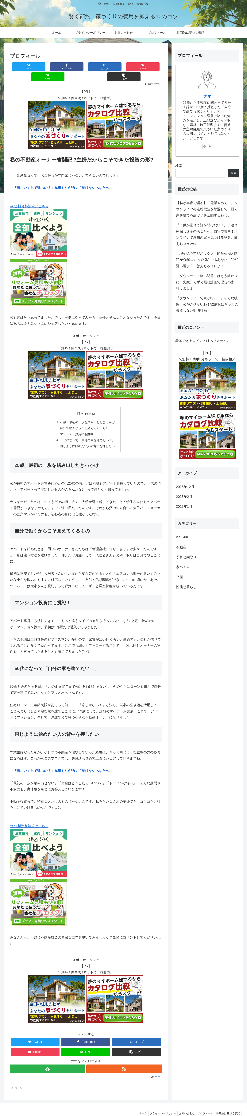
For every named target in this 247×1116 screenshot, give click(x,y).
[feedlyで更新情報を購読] (47, 1059)
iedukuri (182, 537)
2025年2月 (184, 497)
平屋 (179, 577)
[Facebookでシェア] (48, 66)
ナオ (207, 96)
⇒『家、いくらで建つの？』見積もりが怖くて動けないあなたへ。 (61, 178)
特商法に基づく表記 (227, 1104)
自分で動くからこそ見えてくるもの (84, 418)
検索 (178, 166)
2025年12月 (185, 487)
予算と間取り (186, 557)
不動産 (181, 547)
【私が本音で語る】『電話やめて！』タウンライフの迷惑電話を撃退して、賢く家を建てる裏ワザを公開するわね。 (207, 209)
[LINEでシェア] (124, 66)
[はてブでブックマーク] (73, 66)
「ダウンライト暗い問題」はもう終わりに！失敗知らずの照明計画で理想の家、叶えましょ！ (207, 282)
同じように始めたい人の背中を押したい (87, 437)
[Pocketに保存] (98, 66)
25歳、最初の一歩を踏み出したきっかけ (87, 412)
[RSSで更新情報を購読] (124, 1059)
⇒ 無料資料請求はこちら (29, 196)
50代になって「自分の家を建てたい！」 (87, 430)
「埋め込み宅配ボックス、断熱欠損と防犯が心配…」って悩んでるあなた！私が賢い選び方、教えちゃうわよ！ (207, 260)
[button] (149, 66)
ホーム (137, 1104)
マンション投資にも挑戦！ (78, 424)
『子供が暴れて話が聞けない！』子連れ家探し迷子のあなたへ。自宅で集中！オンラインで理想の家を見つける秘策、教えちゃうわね (207, 234)
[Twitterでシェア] (22, 66)
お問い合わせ (183, 1104)
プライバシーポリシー (158, 1104)
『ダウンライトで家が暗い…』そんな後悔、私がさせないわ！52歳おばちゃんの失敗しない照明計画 (207, 304)
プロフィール (203, 1104)
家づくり (183, 567)
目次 (80, 404)
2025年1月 (184, 506)
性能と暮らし (186, 587)
